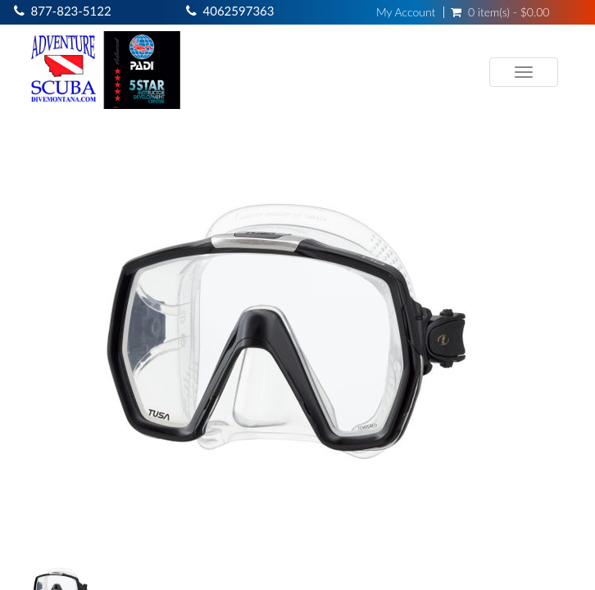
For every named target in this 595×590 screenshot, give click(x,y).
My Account (405, 12)
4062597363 (239, 10)
